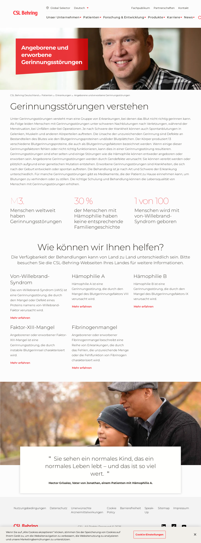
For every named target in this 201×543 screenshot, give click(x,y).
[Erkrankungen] (63, 95)
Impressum (181, 508)
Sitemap (164, 508)
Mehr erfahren (20, 318)
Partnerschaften (164, 8)
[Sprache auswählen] (82, 8)
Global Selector (58, 8)
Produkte (157, 17)
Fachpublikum (140, 8)
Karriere (175, 17)
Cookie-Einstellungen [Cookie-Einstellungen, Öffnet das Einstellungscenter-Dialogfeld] (150, 536)
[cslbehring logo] (25, 14)
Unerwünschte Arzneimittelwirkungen (87, 510)
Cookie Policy (111, 510)
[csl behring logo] (25, 526)
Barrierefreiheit (130, 508)
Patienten (93, 17)
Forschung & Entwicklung (125, 17)
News (190, 17)
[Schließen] (195, 536)
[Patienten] (47, 95)
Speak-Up (149, 510)
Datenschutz (58, 508)
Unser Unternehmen (64, 17)
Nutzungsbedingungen (30, 508)
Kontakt (183, 8)
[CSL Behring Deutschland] (24, 95)
